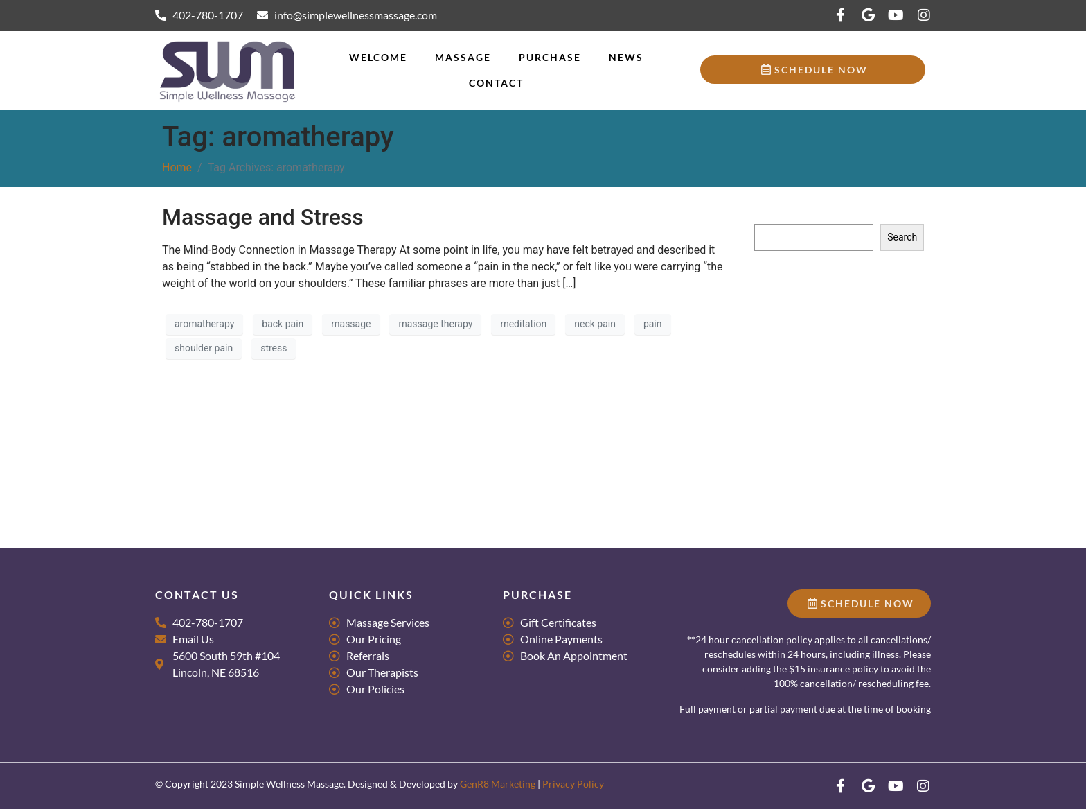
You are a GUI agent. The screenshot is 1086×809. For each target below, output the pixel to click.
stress (273, 348)
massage (351, 323)
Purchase (550, 57)
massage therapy (435, 323)
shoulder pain (204, 348)
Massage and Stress (263, 217)
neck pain (595, 323)
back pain (282, 323)
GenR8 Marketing (497, 784)
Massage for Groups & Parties (818, 327)
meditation (523, 323)
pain (652, 323)
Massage (463, 57)
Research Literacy (792, 307)
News (626, 57)
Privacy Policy (573, 784)
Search (769, 210)
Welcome (378, 57)
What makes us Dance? (804, 368)
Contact (496, 83)
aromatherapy (204, 323)
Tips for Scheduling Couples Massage (835, 347)
